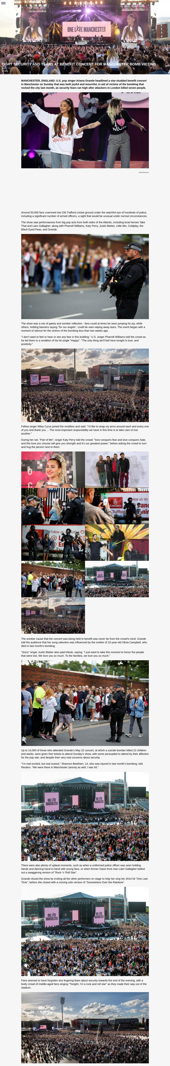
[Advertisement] (85, 190)
